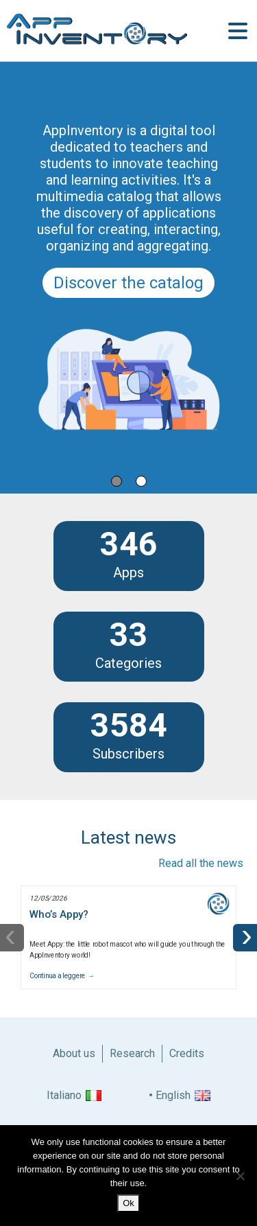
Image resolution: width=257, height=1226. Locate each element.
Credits (186, 1053)
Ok (128, 1203)
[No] (240, 1176)
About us (74, 1053)
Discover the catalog (128, 282)
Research (132, 1053)
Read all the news (200, 863)
